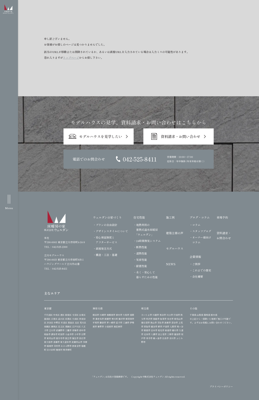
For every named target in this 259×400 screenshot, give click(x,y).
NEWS (170, 264)
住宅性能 (139, 217)
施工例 (170, 217)
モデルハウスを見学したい (100, 136)
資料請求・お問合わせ (224, 235)
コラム (196, 225)
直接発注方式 (104, 248)
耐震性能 (141, 266)
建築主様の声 (174, 233)
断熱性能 (141, 247)
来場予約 (222, 217)
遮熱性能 (141, 253)
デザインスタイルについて (112, 231)
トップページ (71, 57)
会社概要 (197, 276)
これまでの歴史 (201, 270)
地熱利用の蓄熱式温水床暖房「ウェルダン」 (147, 229)
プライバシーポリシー (221, 386)
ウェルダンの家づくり (107, 217)
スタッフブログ (201, 231)
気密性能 (141, 260)
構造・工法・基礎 (106, 255)
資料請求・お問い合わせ (180, 136)
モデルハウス (174, 248)
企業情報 (195, 257)
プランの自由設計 (106, 225)
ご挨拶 (196, 264)
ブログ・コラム (200, 217)
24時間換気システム (148, 241)
